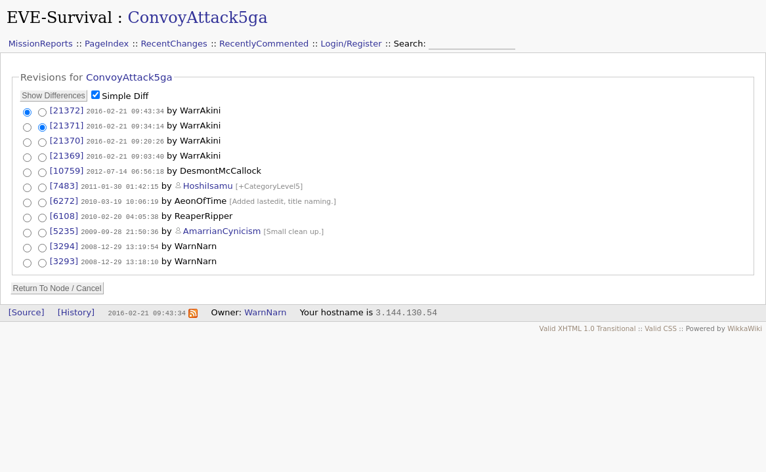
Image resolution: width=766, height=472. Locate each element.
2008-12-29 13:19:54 (119, 242)
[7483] (64, 182)
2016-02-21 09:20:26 (124, 139)
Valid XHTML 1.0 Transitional (588, 323)
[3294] (64, 242)
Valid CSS (661, 323)
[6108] (64, 213)
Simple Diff (125, 96)
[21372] (67, 110)
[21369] (67, 154)
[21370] (67, 139)
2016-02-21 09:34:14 (124, 125)
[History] (76, 307)
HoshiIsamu (208, 182)
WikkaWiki (744, 323)
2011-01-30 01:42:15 (119, 182)
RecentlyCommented (264, 44)
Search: (411, 44)
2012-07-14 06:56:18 (124, 168)
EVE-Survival (59, 18)
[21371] (67, 125)
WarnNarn (265, 307)
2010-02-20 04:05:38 (119, 213)
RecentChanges (173, 44)
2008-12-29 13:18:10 (119, 257)
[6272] (64, 198)
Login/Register (351, 44)
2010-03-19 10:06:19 (119, 198)
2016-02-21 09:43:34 (124, 110)
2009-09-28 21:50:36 (119, 227)
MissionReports (41, 44)
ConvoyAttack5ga (197, 18)
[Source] (27, 307)
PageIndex (107, 44)
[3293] (64, 257)
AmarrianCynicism (222, 227)
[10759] (67, 168)
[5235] (64, 227)
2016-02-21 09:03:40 (124, 154)
